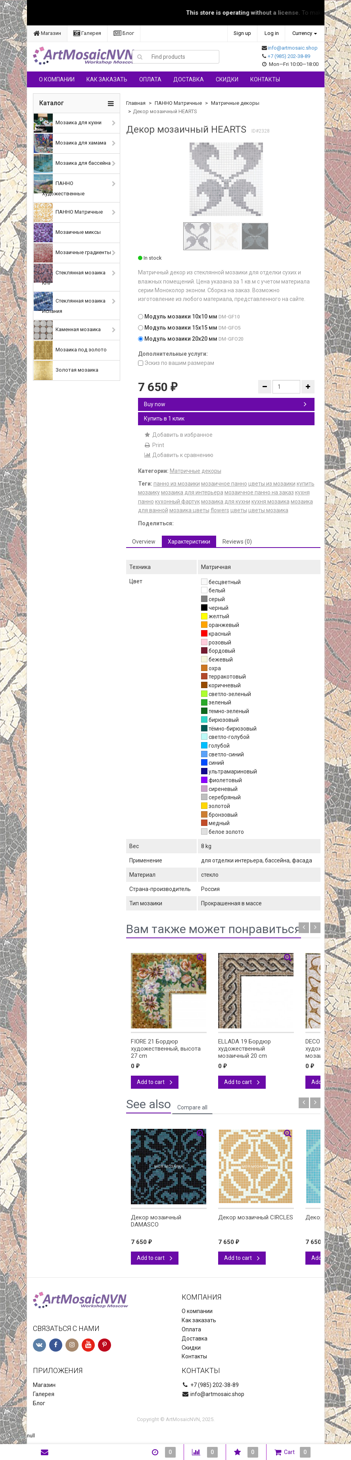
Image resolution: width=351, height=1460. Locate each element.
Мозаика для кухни (68, 123)
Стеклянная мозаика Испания (69, 303)
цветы (238, 510)
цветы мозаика (268, 510)
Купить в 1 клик (164, 418)
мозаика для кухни (225, 501)
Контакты (265, 79)
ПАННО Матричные (68, 212)
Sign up (242, 33)
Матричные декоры (235, 103)
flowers (220, 510)
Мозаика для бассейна (72, 163)
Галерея (87, 33)
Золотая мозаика (66, 370)
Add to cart (155, 1082)
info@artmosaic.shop (293, 48)
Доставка (188, 79)
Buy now (225, 404)
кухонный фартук (177, 501)
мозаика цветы (189, 510)
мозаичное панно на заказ (259, 492)
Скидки (227, 79)
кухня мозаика (270, 501)
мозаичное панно (224, 483)
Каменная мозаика (67, 329)
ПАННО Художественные (59, 185)
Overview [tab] (143, 541)
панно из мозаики (176, 483)
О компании (57, 79)
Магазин (47, 33)
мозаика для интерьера (192, 492)
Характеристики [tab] (189, 541)
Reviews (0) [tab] (237, 541)
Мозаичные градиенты (72, 252)
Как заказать (106, 79)
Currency (302, 33)
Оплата (150, 79)
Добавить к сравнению (178, 455)
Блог (123, 33)
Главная (136, 103)
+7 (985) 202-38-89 (289, 56)
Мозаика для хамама (70, 143)
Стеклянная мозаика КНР (69, 275)
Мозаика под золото (70, 350)
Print (154, 445)
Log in (272, 33)
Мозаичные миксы (67, 232)
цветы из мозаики (271, 483)
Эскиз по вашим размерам (176, 363)
